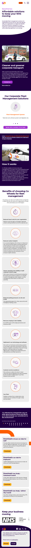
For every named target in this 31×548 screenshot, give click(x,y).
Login (20, 3)
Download (7, 451)
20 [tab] (21, 425)
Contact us (7, 82)
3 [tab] (17, 123)
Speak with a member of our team (15, 127)
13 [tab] (27, 423)
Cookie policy (14, 539)
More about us (6, 85)
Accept (13, 543)
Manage (6, 543)
